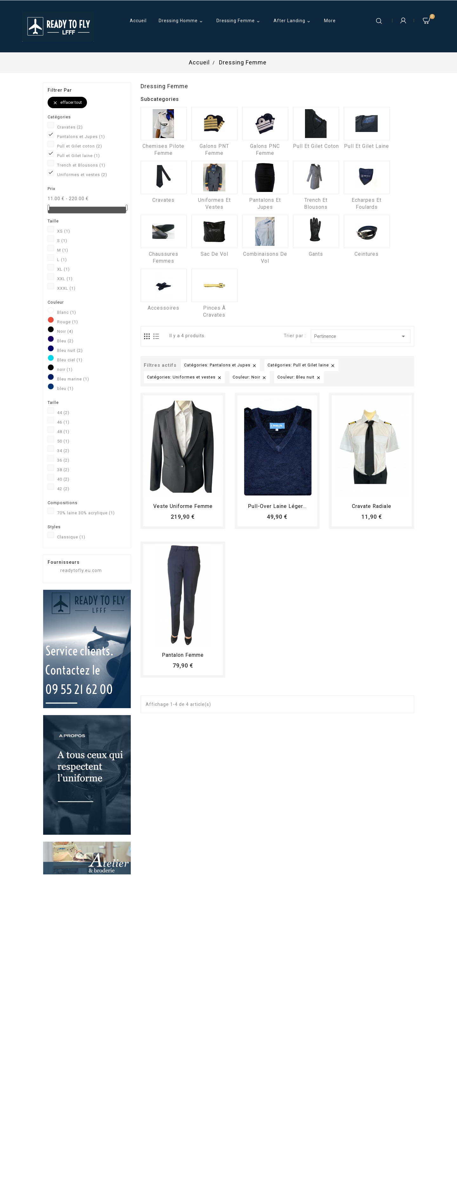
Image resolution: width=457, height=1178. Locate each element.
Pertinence (360, 336)
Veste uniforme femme (183, 506)
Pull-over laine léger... (277, 506)
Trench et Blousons (81, 165)
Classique (71, 537)
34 (63, 450)
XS (63, 231)
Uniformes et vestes (82, 174)
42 (63, 488)
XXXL (66, 288)
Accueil (138, 20)
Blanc (66, 312)
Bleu (65, 341)
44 (63, 412)
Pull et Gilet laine (78, 155)
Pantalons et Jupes (81, 136)
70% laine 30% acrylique (86, 512)
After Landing (293, 21)
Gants (316, 254)
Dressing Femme (239, 21)
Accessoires (163, 308)
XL (63, 269)
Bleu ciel (70, 360)
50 (63, 441)
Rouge (67, 321)
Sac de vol (214, 254)
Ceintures (366, 254)
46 (63, 422)
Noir (65, 331)
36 (63, 460)
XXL (65, 278)
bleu (65, 388)
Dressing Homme (181, 21)
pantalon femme (183, 655)
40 (63, 479)
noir (65, 369)
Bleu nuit (70, 350)
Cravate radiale (371, 506)
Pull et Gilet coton (79, 146)
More (330, 20)
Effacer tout (67, 102)
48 (63, 431)
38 (63, 469)
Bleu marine (73, 379)
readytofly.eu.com (81, 570)
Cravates (70, 127)
